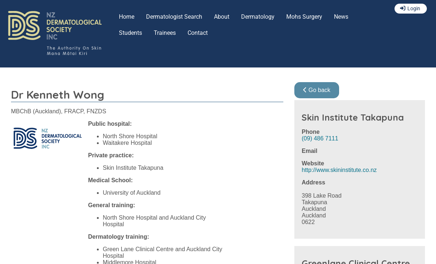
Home (126, 16)
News (341, 16)
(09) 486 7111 (320, 138)
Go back (316, 90)
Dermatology (258, 16)
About (221, 16)
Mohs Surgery (304, 16)
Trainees (165, 32)
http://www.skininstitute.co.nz (339, 170)
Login (413, 9)
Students (130, 32)
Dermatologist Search (174, 16)
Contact (198, 32)
